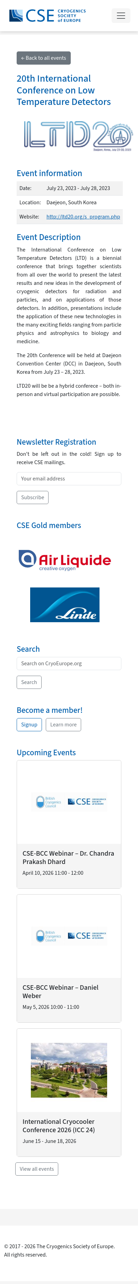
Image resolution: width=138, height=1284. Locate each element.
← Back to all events (43, 58)
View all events (37, 1169)
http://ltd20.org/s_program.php (83, 217)
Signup (29, 725)
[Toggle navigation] (121, 15)
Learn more (63, 725)
